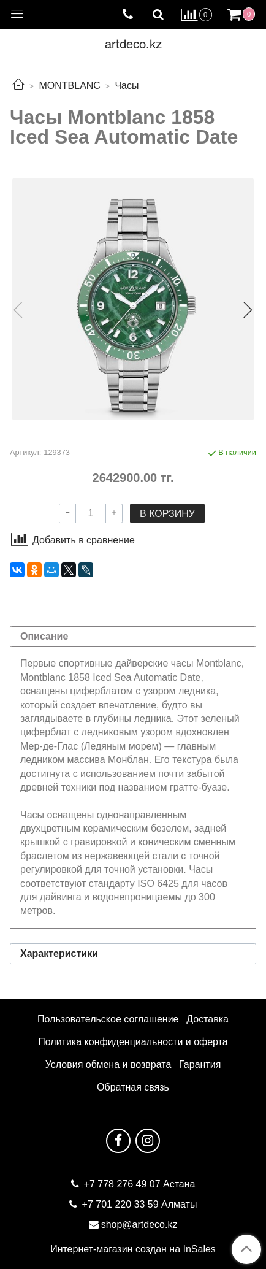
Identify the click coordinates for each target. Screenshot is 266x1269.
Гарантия (200, 1064)
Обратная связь (133, 1087)
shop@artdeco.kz (139, 1224)
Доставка (207, 1019)
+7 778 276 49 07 (123, 1184)
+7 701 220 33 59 (120, 1204)
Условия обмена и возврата (108, 1064)
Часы (127, 85)
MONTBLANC (69, 85)
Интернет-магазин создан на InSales (133, 1249)
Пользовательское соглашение (107, 1019)
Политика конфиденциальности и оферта (132, 1042)
